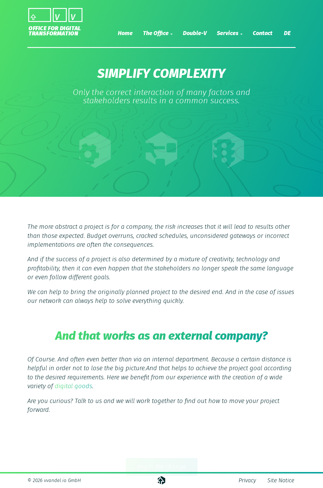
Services (230, 33)
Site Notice (280, 480)
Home (125, 33)
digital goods (73, 386)
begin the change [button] (161, 468)
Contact (262, 33)
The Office (158, 33)
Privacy (247, 480)
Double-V (195, 33)
